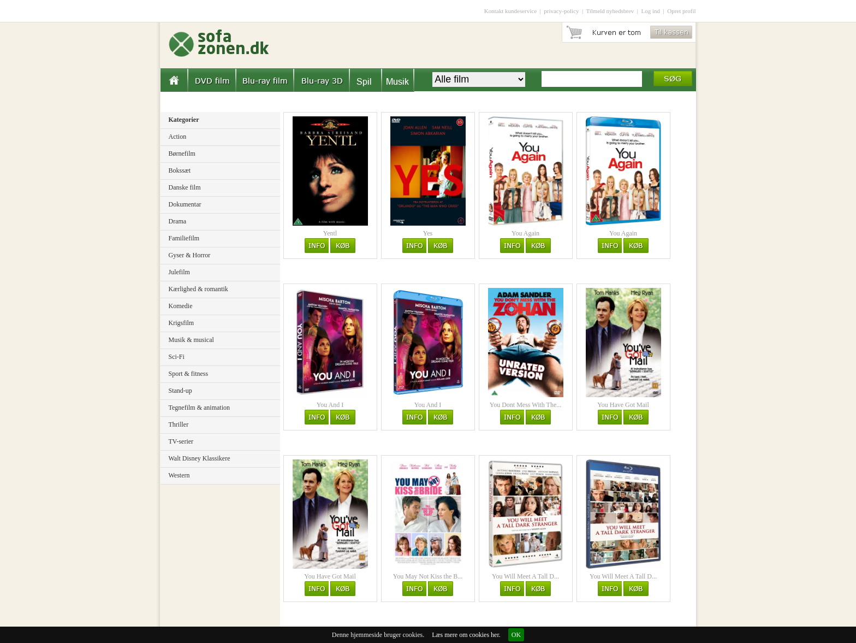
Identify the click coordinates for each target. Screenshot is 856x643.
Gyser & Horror (190, 255)
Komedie (181, 306)
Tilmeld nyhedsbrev (610, 11)
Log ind (651, 11)
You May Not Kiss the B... (427, 576)
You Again (525, 233)
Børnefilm (182, 153)
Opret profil (681, 11)
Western (179, 475)
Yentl (330, 233)
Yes (427, 233)
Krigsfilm (181, 323)
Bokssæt (180, 170)
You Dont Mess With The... (526, 405)
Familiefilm (184, 238)
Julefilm (179, 272)
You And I (330, 405)
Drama (178, 221)
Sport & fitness (189, 373)
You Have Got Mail (623, 405)
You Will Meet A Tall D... (525, 576)
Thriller (179, 424)
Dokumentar (185, 204)
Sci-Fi (177, 357)
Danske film (185, 187)
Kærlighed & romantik (198, 289)
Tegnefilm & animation (199, 407)
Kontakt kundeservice (510, 11)
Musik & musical (191, 340)
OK (516, 635)
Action (178, 136)
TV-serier (181, 441)
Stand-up (180, 390)
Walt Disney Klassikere (199, 458)
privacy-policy (561, 11)
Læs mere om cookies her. (466, 635)
